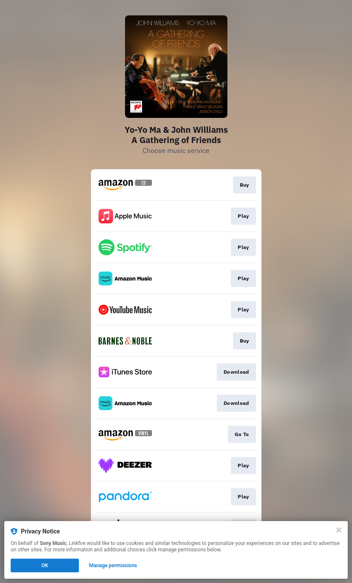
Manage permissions (113, 565)
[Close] (339, 530)
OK (44, 565)
